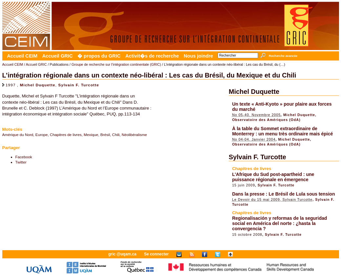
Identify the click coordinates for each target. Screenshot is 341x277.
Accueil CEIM (22, 56)
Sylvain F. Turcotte (78, 85)
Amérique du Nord (17, 134)
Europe (41, 134)
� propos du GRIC (98, 56)
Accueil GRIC (57, 56)
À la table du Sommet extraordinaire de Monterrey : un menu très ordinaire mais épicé (282, 131)
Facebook (23, 157)
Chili (116, 134)
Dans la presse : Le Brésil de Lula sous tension (283, 194)
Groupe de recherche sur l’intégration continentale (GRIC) (116, 64)
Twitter (21, 162)
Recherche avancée (283, 56)
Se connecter (156, 254)
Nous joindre (198, 56)
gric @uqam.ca (122, 254)
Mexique (91, 134)
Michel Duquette (37, 85)
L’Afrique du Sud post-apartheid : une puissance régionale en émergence (273, 177)
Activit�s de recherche (152, 56)
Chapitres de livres (66, 134)
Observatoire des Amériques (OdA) (266, 120)
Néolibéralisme (134, 134)
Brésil (105, 134)
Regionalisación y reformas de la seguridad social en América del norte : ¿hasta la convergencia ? (279, 223)
